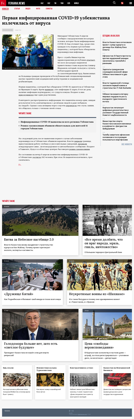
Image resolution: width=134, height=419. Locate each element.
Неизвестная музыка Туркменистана (47, 372)
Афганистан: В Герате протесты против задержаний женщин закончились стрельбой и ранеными (117, 60)
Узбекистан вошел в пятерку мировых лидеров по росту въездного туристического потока (115, 98)
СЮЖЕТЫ (49, 9)
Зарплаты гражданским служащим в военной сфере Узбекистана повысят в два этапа (115, 73)
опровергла (71, 105)
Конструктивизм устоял (82, 371)
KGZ (49, 3)
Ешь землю (9, 371)
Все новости (127, 144)
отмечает (90, 60)
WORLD (77, 3)
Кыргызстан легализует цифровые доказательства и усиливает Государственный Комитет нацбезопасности (116, 111)
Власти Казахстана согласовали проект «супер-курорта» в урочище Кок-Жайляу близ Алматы (117, 46)
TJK (55, 3)
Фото (38, 9)
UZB (69, 3)
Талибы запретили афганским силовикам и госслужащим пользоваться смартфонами (116, 137)
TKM (62, 3)
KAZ (42, 3)
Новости (5, 9)
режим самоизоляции (79, 152)
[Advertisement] (67, 187)
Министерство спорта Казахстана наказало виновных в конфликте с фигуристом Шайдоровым (117, 125)
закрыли (78, 144)
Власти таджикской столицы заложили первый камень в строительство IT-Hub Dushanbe (117, 85)
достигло (36, 160)
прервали (82, 146)
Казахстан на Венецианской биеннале (117, 372)
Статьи (17, 9)
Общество (18, 30)
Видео (28, 9)
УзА (81, 44)
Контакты (7, 413)
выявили (49, 89)
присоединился (26, 95)
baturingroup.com (82, 416)
